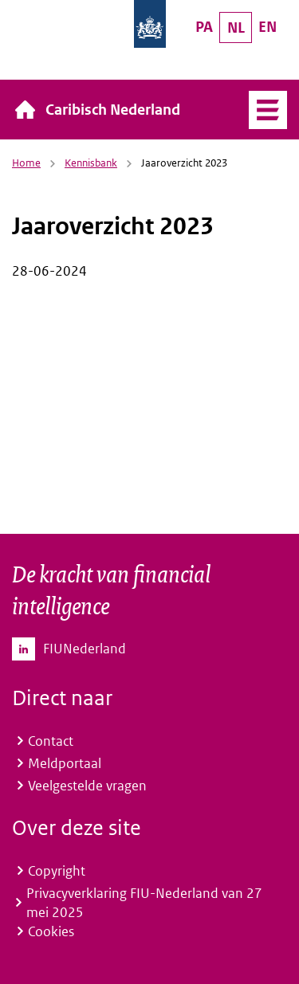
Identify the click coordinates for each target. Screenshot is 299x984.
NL (236, 27)
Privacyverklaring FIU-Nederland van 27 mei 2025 (144, 902)
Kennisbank (91, 163)
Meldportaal (64, 763)
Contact (50, 741)
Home (26, 163)
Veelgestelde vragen (87, 785)
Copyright (56, 871)
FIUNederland (84, 648)
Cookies (51, 931)
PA (204, 27)
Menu (268, 110)
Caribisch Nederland (112, 109)
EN (267, 27)
